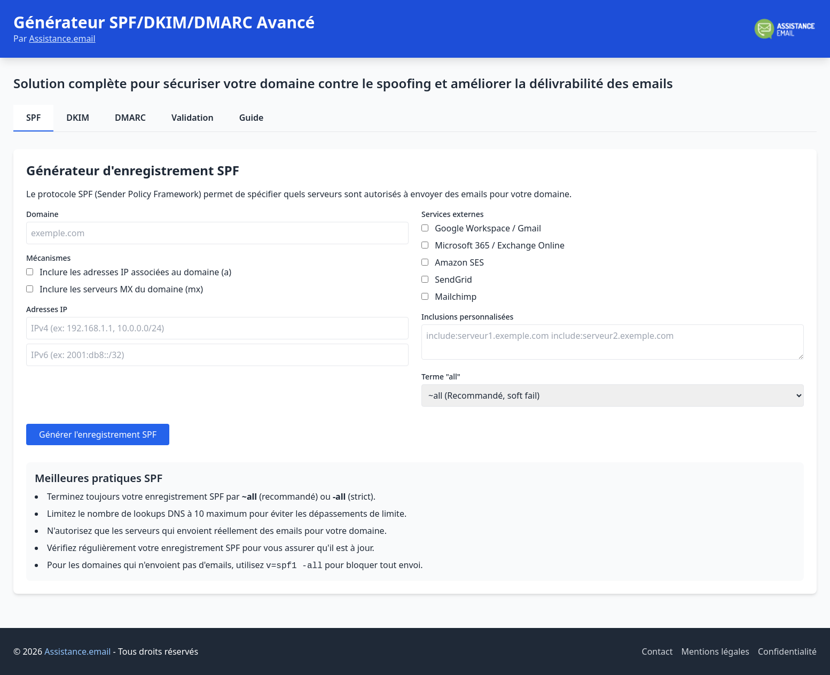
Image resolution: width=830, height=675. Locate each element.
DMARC (130, 117)
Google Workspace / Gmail (488, 228)
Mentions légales (715, 651)
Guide (251, 117)
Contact (657, 651)
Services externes (452, 214)
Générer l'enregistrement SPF (97, 434)
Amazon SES (459, 262)
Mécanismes (48, 258)
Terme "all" (440, 376)
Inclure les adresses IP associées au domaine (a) (135, 272)
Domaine (42, 214)
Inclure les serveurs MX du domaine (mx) (121, 289)
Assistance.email (62, 38)
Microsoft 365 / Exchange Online (500, 245)
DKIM (77, 117)
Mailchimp (455, 296)
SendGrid (453, 279)
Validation (192, 117)
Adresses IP (46, 309)
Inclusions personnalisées (467, 317)
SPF (33, 117)
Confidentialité (787, 651)
